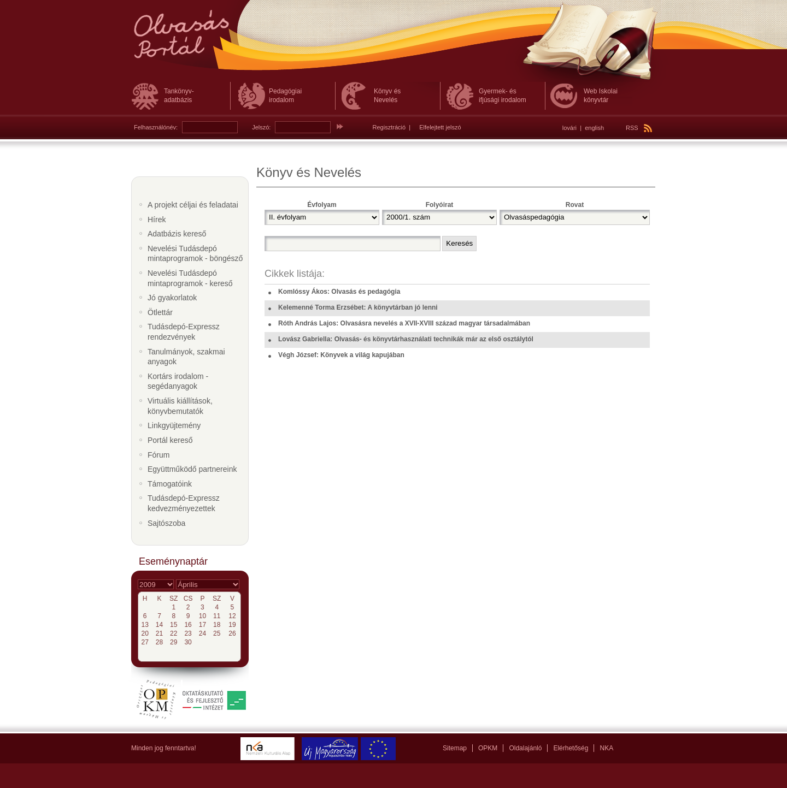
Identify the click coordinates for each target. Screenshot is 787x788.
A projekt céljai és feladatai (193, 204)
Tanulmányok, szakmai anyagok (186, 356)
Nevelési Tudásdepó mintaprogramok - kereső (190, 278)
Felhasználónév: (156, 127)
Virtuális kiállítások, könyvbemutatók (180, 406)
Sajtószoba (166, 523)
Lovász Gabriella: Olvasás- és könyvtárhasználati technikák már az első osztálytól (405, 339)
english (594, 128)
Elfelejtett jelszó (440, 127)
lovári (569, 128)
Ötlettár (160, 312)
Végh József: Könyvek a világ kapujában (341, 355)
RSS (639, 128)
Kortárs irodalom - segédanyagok (178, 381)
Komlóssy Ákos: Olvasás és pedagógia (339, 291)
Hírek (157, 219)
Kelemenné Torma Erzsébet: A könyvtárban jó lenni (358, 307)
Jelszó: (261, 127)
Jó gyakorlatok (172, 297)
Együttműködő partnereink (192, 469)
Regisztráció (389, 127)
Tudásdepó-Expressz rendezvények (184, 331)
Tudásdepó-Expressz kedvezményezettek (184, 503)
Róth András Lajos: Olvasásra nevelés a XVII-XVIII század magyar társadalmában (404, 323)
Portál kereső (170, 440)
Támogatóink (170, 483)
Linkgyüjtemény (174, 425)
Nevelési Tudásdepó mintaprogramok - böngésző (195, 253)
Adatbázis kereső (177, 233)
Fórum (158, 455)
